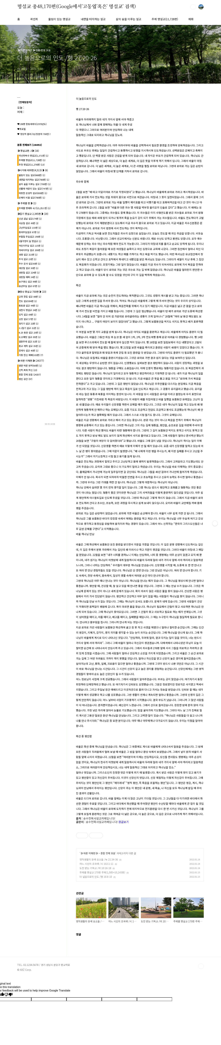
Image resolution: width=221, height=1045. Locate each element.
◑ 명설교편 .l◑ (28, 150)
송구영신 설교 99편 (29, 281)
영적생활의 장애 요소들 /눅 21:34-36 (99, 859)
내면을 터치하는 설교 (93, 19)
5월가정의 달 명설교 (30, 241)
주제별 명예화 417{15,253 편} (34, 208)
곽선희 (34, 19)
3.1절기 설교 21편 (29, 328)
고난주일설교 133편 (30, 227)
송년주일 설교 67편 (29, 286)
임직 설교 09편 (27, 314)
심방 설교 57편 (27, 319)
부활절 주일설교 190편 (31, 236)
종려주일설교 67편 (29, 232)
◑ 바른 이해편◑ (89, 853)
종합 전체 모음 (107, 853)
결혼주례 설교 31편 (29, 341)
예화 (191, 19)
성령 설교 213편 (28, 254)
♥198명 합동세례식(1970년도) (32, 124)
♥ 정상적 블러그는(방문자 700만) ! (34, 134)
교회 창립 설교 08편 (30, 296)
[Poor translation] (8, 994)
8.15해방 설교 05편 (30, 337)
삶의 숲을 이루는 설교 (128, 19)
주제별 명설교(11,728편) (32, 160)
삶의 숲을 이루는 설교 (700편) (35, 184)
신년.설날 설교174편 (30, 218)
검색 (193, 7)
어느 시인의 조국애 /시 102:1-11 (96, 863)
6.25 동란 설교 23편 (30, 332)
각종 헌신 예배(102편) (31, 355)
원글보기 (123, 822)
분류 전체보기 (29, 145)
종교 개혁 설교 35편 (30, 346)
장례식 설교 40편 (28, 350)
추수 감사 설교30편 (29, 263)
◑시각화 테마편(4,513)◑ (32, 170)
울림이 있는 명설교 (59, 19)
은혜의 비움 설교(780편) (32, 197)
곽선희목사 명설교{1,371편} (33, 155)
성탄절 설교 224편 (29, 272)
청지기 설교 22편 (28, 323)
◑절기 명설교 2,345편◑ (32, 213)
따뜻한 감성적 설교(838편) (33, 193)
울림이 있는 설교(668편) (32, 175)
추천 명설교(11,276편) (32, 164)
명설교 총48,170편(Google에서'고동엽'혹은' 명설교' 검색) (76, 6)
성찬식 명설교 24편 (29, 310)
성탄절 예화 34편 (28, 277)
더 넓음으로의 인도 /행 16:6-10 (96, 876)
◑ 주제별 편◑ (26, 203)
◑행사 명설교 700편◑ (31, 291)
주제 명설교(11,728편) (165, 19)
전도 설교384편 (28, 301)
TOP (201, 966)
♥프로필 (21, 129)
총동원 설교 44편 (28, 305)
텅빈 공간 (25, 379)
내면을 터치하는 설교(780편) (34, 179)
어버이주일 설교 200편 (31, 250)
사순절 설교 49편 (28, 223)
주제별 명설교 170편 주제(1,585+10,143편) (102, 872)
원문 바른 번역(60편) (30, 365)
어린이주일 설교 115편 (31, 245)
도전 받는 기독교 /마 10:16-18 (95, 868)
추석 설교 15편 (27, 259)
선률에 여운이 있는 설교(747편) (35, 188)
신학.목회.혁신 (28, 370)
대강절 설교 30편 (28, 268)
